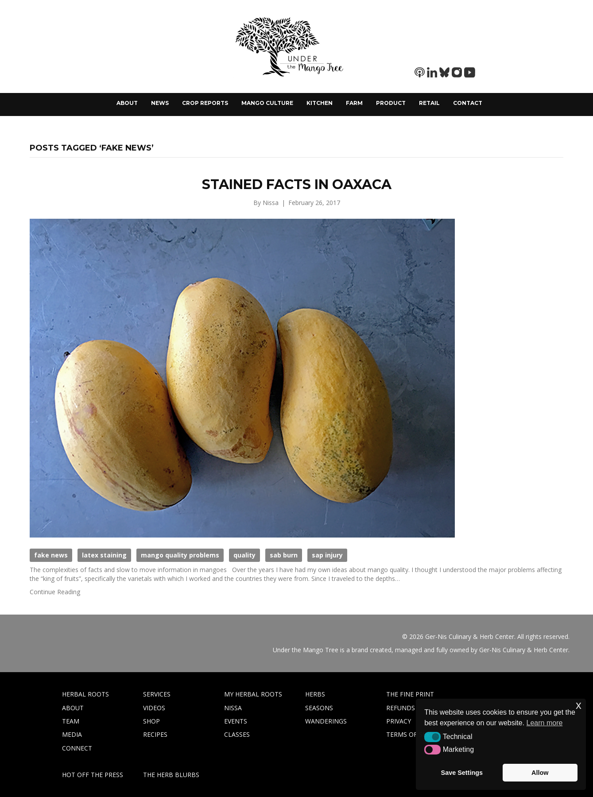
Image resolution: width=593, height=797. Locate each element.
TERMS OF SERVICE (414, 734)
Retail (429, 103)
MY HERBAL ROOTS (253, 694)
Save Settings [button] (462, 772)
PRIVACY (398, 721)
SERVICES (157, 694)
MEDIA (72, 734)
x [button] (578, 705)
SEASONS (319, 708)
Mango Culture (267, 103)
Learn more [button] (545, 723)
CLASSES (237, 734)
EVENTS (235, 721)
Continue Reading (55, 592)
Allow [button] (539, 772)
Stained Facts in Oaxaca (296, 184)
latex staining (104, 555)
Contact (467, 103)
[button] (432, 737)
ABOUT (73, 708)
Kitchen (319, 103)
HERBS (315, 694)
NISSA (233, 708)
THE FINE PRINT (410, 694)
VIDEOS (154, 708)
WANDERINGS (326, 721)
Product (391, 103)
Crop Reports (205, 103)
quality (244, 555)
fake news (51, 555)
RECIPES (155, 734)
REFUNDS (400, 708)
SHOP (151, 721)
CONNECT (77, 748)
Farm (354, 103)
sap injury (327, 555)
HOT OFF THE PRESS (92, 774)
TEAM (70, 721)
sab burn (284, 555)
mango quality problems (180, 555)
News (160, 103)
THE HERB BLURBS (171, 774)
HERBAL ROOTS (85, 694)
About (127, 103)
